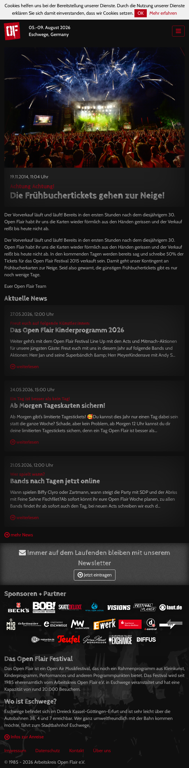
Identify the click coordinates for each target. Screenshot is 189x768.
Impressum (15, 750)
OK (141, 13)
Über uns (102, 750)
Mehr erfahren (163, 13)
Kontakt (76, 750)
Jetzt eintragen (95, 575)
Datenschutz (47, 750)
